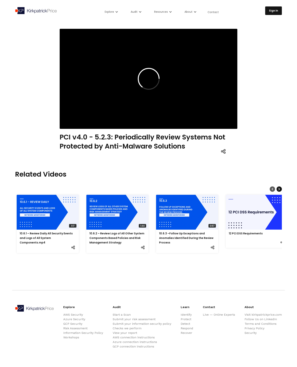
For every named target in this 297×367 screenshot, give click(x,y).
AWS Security (73, 314)
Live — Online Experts (219, 314)
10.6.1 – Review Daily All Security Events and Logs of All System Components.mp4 (46, 238)
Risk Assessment (75, 328)
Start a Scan (122, 314)
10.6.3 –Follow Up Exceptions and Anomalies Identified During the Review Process (186, 238)
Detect (185, 324)
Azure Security (74, 319)
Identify (186, 314)
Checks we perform (127, 328)
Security (251, 333)
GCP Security (72, 324)
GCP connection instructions (133, 346)
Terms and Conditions (261, 324)
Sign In (273, 11)
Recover (186, 333)
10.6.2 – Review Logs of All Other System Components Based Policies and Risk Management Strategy (116, 238)
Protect (186, 319)
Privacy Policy (254, 328)
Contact (213, 12)
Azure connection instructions (135, 342)
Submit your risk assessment (134, 319)
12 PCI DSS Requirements (246, 233)
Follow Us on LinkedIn (261, 319)
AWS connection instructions (134, 337)
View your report (125, 333)
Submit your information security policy (142, 324)
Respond (187, 328)
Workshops (71, 337)
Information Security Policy (83, 333)
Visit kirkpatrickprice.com (263, 314)
